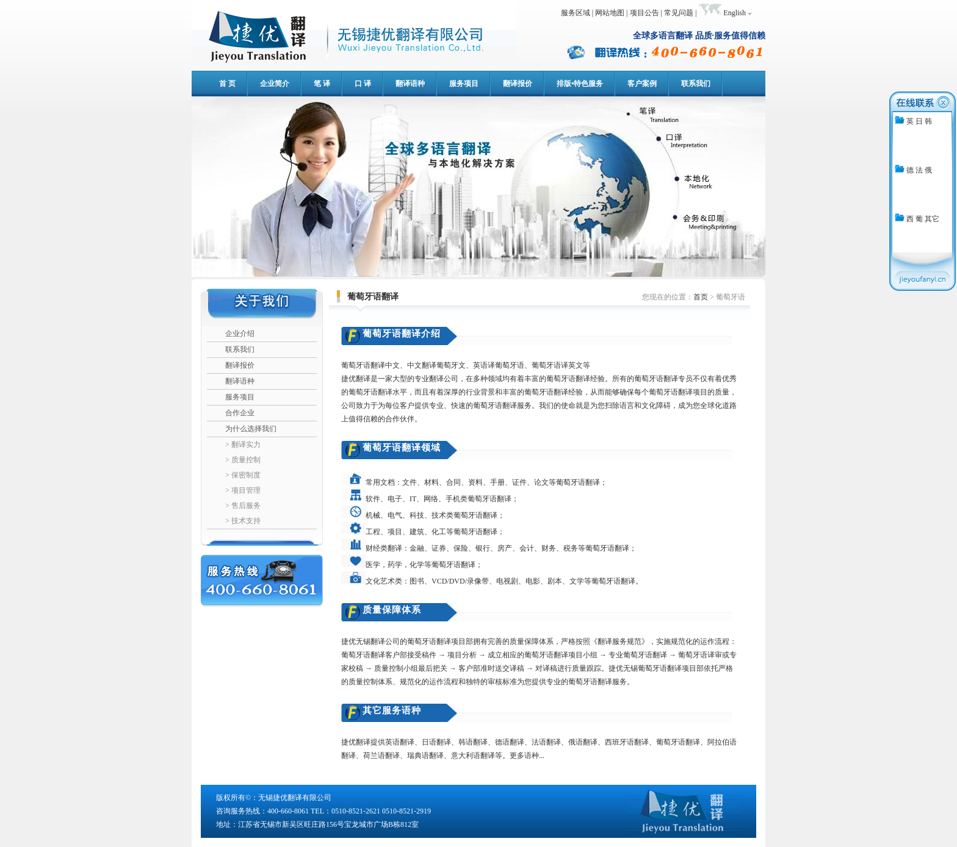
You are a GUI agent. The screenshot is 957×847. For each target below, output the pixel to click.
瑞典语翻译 (425, 755)
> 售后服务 (243, 505)
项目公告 (644, 13)
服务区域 (575, 13)
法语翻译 (546, 742)
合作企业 (240, 413)
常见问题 (678, 13)
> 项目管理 (243, 490)
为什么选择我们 (250, 428)
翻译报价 (240, 365)
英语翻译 (399, 742)
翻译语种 (240, 381)
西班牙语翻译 (627, 742)
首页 (700, 297)
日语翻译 (436, 742)
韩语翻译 (473, 742)
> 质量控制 (243, 460)
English (734, 13)
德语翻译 (509, 742)
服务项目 (240, 397)
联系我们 (240, 349)
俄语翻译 (583, 742)
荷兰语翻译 (381, 755)
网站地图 (609, 13)
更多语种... (527, 755)
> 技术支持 (243, 520)
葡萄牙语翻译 (678, 742)
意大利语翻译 (473, 755)
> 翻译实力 (243, 444)
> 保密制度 (243, 475)
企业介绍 (240, 333)
